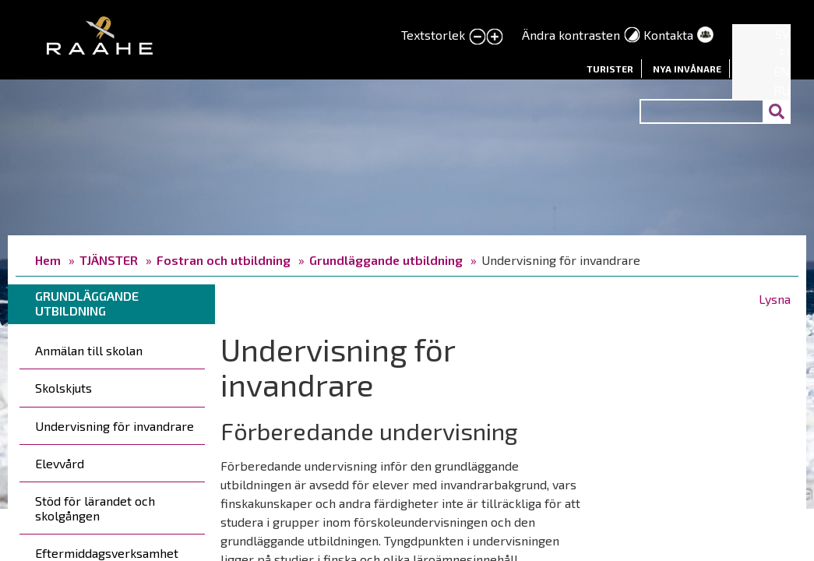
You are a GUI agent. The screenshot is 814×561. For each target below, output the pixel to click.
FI (784, 52)
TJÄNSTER (108, 259)
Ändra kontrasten (571, 34)
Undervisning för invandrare (114, 425)
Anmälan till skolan (89, 350)
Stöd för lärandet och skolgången (95, 508)
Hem (48, 259)
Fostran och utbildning (224, 259)
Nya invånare (687, 68)
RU (781, 90)
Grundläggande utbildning (386, 259)
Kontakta (668, 34)
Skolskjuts (63, 387)
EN (781, 71)
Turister (610, 68)
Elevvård (59, 463)
